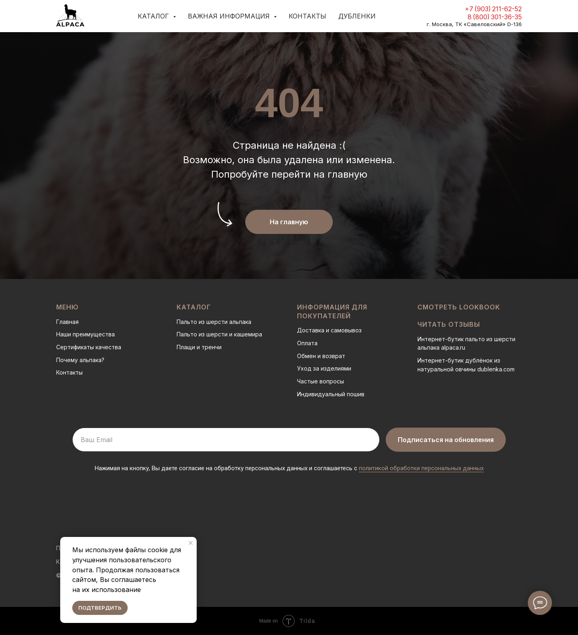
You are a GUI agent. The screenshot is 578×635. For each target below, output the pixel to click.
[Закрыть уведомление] (191, 543)
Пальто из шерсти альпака (214, 321)
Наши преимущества (85, 334)
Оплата (307, 343)
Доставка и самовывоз (329, 330)
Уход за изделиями (324, 368)
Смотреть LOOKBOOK (458, 307)
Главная (67, 321)
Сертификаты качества (88, 347)
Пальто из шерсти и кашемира (219, 334)
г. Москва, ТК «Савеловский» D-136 (474, 24)
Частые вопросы (320, 381)
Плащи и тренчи (199, 347)
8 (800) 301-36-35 (495, 17)
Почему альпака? (80, 359)
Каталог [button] (154, 16)
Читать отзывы (448, 324)
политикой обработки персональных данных (421, 468)
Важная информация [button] (230, 16)
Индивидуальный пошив (330, 394)
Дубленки (357, 16)
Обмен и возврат (321, 355)
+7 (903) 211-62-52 (493, 9)
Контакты (307, 16)
